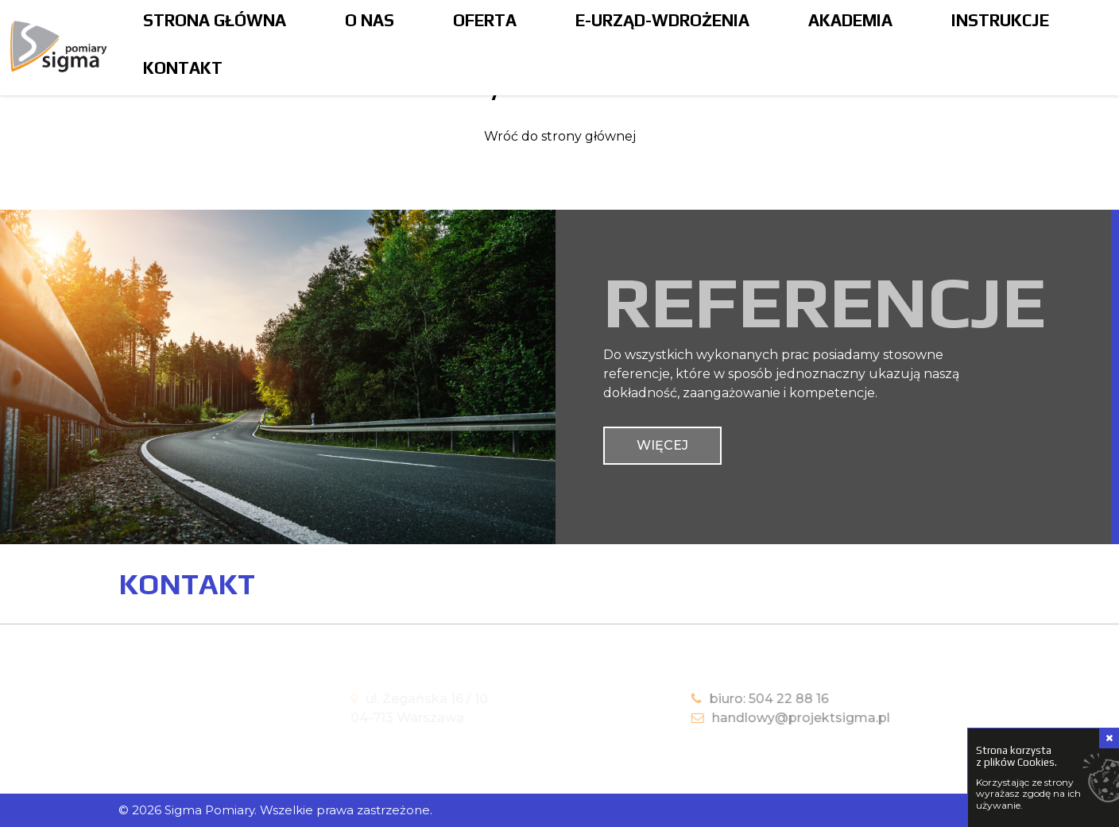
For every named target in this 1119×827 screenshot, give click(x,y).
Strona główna (214, 20)
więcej (662, 445)
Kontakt (183, 68)
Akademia (850, 20)
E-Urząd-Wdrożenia (662, 20)
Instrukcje (1000, 20)
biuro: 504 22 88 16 (746, 698)
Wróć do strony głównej (560, 136)
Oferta (485, 20)
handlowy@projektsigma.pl (776, 717)
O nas (369, 20)
